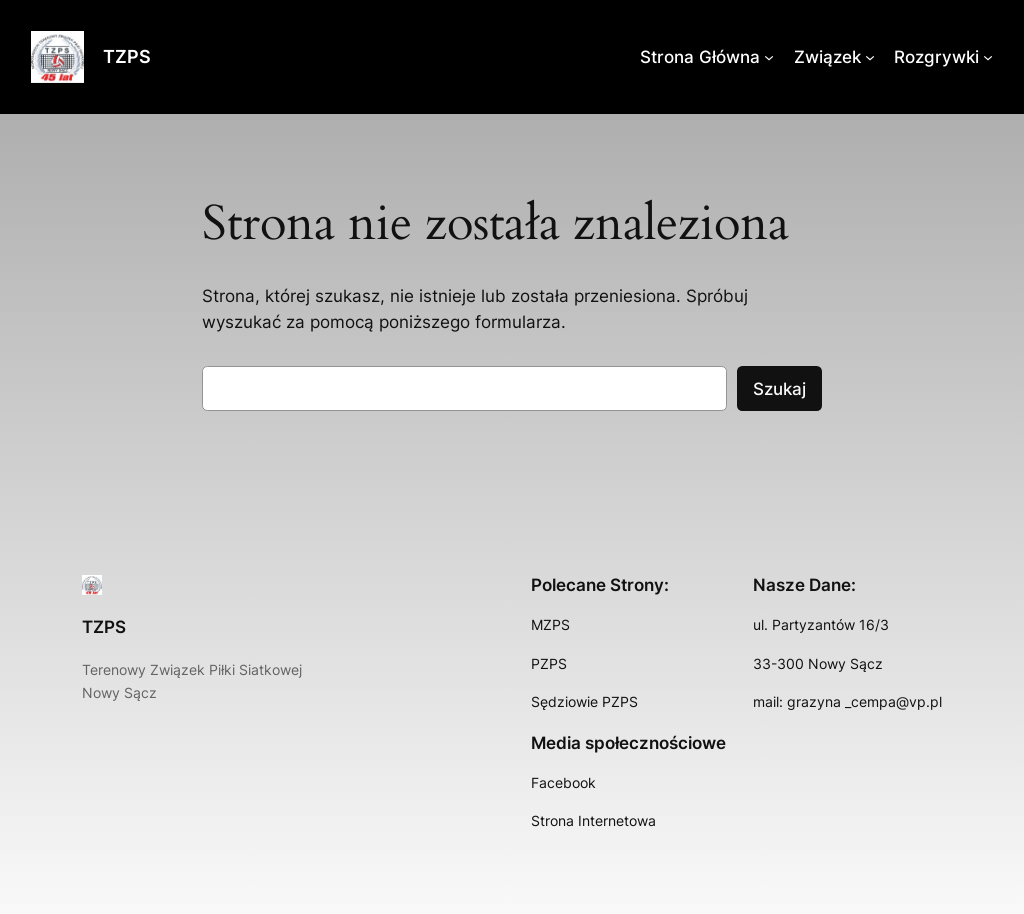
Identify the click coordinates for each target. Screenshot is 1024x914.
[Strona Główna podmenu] (769, 57)
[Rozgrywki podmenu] (988, 57)
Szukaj (779, 389)
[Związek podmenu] (870, 57)
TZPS (127, 56)
